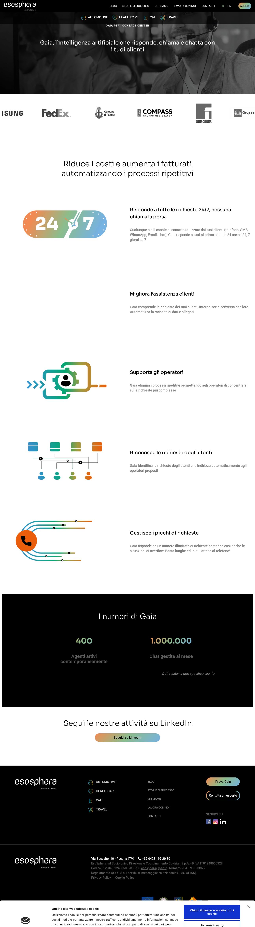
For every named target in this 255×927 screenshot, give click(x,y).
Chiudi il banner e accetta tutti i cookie (212, 886)
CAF (153, 17)
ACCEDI (244, 6)
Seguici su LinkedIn (127, 737)
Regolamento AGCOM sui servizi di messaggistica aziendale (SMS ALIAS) (143, 873)
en (229, 6)
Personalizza (212, 899)
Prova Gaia (223, 782)
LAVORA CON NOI (185, 6)
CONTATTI (208, 6)
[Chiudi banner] (249, 881)
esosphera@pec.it (154, 868)
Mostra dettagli (62, 919)
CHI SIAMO (161, 6)
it (223, 6)
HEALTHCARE (129, 17)
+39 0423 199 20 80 (155, 859)
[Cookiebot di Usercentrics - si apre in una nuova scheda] (25, 919)
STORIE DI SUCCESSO (135, 6)
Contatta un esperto (223, 795)
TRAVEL (172, 17)
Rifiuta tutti (212, 911)
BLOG (113, 6)
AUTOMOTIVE (98, 17)
